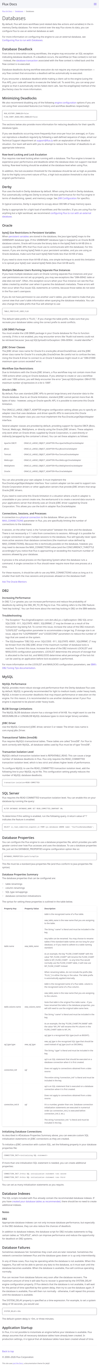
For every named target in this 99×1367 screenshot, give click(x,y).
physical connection (30, 517)
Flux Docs (9, 4)
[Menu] (95, 4)
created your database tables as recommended (36, 1201)
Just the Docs (18, 1363)
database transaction (27, 60)
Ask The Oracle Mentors (14, 581)
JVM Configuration (67, 198)
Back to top (8, 1351)
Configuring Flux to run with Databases (22, 40)
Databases (19, 11)
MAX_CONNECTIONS (12, 520)
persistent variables (19, 236)
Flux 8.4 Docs (7, 11)
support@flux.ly (45, 140)
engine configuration (65, 102)
